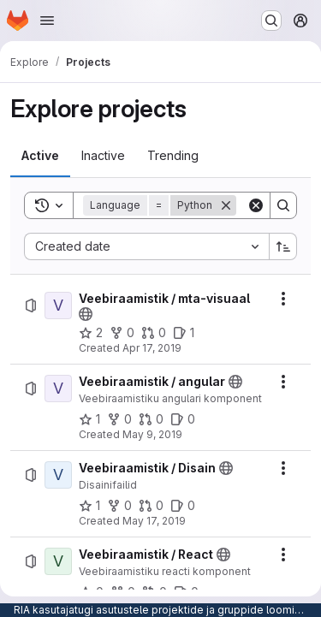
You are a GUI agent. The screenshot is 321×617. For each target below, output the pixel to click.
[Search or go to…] (271, 20)
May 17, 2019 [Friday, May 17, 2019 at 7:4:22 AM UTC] (154, 520)
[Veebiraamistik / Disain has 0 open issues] (182, 506)
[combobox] (146, 246)
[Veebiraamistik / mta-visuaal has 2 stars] (91, 333)
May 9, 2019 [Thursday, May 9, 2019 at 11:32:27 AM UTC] (152, 434)
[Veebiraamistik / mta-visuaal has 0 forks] (122, 333)
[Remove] (226, 205)
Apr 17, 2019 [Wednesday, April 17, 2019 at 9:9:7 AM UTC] (151, 347)
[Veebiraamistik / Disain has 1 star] (89, 506)
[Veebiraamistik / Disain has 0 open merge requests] (151, 506)
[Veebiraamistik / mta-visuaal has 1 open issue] (183, 333)
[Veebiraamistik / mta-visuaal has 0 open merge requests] (153, 333)
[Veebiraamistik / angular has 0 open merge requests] (151, 419)
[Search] (283, 205)
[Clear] (256, 205)
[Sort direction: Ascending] (283, 246)
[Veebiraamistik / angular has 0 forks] (119, 419)
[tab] (40, 155)
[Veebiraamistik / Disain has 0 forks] (119, 506)
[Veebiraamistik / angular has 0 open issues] (182, 419)
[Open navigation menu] (47, 20)
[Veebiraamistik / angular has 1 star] (89, 419)
